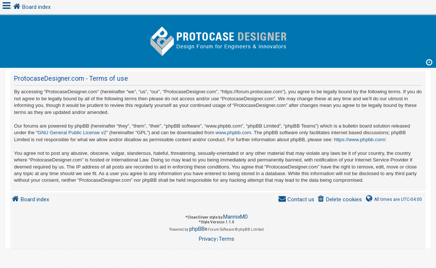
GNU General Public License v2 (72, 132)
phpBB (197, 229)
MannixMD (235, 216)
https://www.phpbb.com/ (359, 139)
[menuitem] (339, 200)
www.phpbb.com (233, 132)
